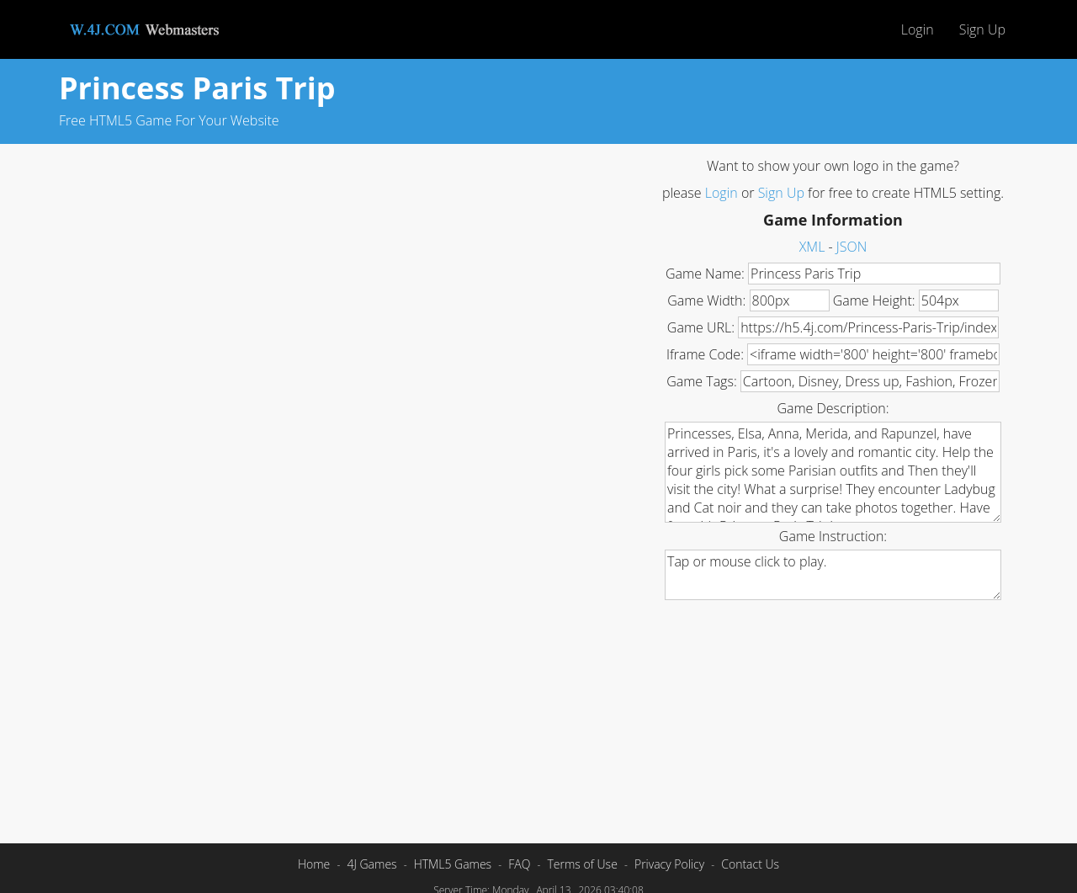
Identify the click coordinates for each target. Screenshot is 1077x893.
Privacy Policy (669, 864)
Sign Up (982, 29)
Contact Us (750, 864)
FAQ (519, 864)
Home (314, 864)
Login (917, 29)
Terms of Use (582, 864)
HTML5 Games (452, 864)
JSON (851, 246)
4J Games (371, 864)
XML (812, 246)
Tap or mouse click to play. (833, 575)
